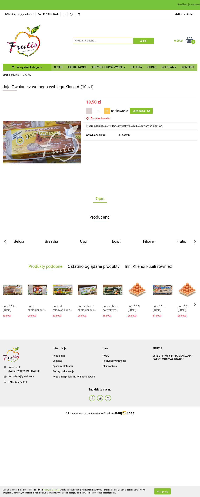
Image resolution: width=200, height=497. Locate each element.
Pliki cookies (110, 366)
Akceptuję (162, 491)
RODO (106, 355)
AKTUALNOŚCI (77, 67)
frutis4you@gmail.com (21, 376)
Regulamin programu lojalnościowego (74, 376)
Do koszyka (141, 110)
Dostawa (57, 360)
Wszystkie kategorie (27, 67)
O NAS (58, 67)
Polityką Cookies (51, 490)
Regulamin (59, 355)
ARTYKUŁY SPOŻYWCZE (108, 67)
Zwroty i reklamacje (63, 371)
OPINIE (151, 67)
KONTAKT (188, 67)
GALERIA (136, 67)
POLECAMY (169, 67)
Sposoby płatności (63, 366)
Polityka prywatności (114, 360)
